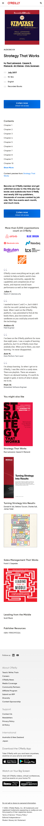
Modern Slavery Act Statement (14, 820)
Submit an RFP (8, 694)
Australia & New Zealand (13, 737)
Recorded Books (15, 86)
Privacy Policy (8, 721)
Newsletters (7, 717)
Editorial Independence (11, 817)
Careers (5, 676)
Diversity (6, 698)
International (9, 732)
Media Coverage (9, 683)
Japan (5, 741)
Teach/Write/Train (10, 672)
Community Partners (11, 687)
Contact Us (7, 714)
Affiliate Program (9, 690)
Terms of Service (8, 815)
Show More (8, 168)
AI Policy (6, 725)
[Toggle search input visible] (41, 3)
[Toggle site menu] (3, 3)
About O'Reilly (9, 667)
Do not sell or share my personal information (19, 803)
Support (6, 709)
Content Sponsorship (11, 701)
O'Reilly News (8, 680)
